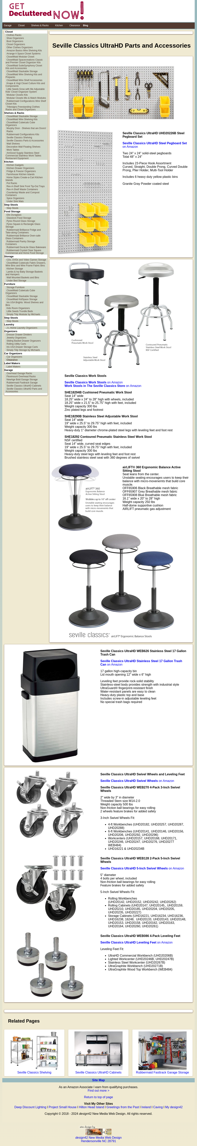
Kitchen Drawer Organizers (20, 168)
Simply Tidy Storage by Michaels (23, 350)
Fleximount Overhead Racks (21, 376)
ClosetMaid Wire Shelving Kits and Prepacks (24, 75)
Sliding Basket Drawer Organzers (24, 340)
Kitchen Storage (15, 268)
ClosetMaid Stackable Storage (22, 71)
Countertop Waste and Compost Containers (22, 194)
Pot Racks (12, 183)
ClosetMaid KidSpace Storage (22, 299)
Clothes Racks (14, 35)
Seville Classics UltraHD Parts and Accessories (24, 390)
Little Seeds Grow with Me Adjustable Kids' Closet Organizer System (25, 90)
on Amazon (94, 382)
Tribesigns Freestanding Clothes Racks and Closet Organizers (23, 108)
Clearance (12, 360)
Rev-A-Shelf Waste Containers (22, 189)
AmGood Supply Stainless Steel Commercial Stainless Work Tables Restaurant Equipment (23, 156)
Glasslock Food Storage (19, 218)
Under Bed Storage (16, 280)
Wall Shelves (13, 143)
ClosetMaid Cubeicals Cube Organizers (20, 124)
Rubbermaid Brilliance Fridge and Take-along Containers (23, 231)
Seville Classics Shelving (19, 137)
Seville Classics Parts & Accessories (25, 140)
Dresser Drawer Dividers (19, 334)
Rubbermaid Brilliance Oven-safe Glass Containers (23, 237)
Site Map (98, 1080)
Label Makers (13, 366)
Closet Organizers (16, 44)
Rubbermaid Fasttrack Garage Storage (162, 1070)
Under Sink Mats (15, 201)
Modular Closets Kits (17, 95)
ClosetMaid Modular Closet (20, 56)
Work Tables (13, 150)
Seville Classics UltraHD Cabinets (24, 385)
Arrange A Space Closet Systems (24, 53)
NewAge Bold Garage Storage (22, 379)
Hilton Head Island (91, 1107)
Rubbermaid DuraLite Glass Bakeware (26, 247)
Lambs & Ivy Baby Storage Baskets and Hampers (24, 273)
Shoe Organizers (15, 38)
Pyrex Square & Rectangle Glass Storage (23, 225)
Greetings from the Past (122, 1107)
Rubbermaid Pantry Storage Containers (20, 243)
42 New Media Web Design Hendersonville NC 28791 (98, 1137)
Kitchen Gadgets (15, 165)
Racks (10, 131)
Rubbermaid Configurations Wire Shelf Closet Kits (26, 102)
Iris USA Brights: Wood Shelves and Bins (24, 303)
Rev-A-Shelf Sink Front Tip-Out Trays (26, 186)
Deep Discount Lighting (30, 1107)
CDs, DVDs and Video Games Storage (26, 259)
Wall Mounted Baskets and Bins (23, 277)
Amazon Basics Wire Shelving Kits (24, 50)
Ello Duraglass (14, 215)
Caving (158, 1107)
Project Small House (63, 1107)
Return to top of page (98, 1097)
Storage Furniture (15, 287)
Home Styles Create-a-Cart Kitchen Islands (24, 178)
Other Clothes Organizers (20, 47)
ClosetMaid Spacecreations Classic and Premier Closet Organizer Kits (24, 61)
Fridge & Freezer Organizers (21, 171)
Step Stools (12, 208)
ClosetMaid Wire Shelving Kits (22, 119)
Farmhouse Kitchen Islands (20, 174)
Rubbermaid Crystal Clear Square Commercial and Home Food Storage (25, 251)
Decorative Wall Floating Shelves (23, 146)
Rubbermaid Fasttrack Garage (22, 382)
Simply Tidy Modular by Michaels (23, 314)
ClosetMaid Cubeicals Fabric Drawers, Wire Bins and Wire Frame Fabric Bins (26, 264)
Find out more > (98, 1090)
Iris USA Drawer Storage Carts (22, 347)
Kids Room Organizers (18, 308)
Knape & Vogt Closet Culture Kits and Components (25, 84)
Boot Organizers (15, 41)
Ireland (146, 1107)
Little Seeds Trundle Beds (20, 311)
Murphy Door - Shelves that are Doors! (26, 128)
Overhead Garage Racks (19, 373)
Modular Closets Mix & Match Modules (26, 98)
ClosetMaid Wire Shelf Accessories (24, 80)
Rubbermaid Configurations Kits (23, 134)
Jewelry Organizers (16, 337)
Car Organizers (14, 356)
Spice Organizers (15, 198)
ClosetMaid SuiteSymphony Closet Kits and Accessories (24, 67)
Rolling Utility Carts (16, 344)
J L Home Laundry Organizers (22, 328)
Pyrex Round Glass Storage (21, 221)
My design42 (174, 1107)
